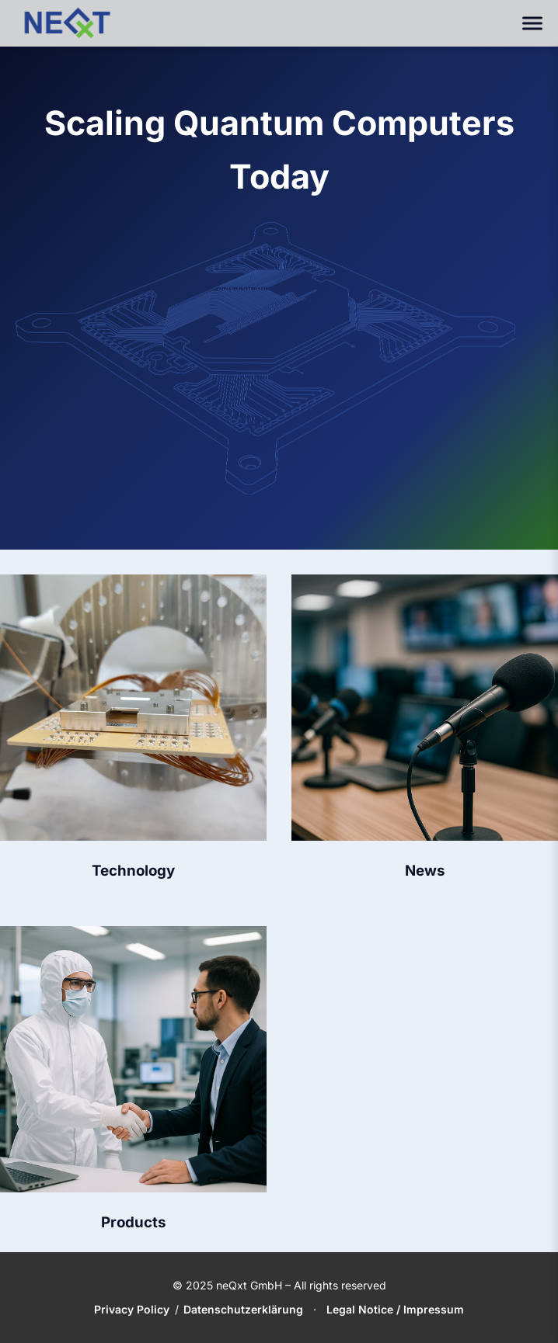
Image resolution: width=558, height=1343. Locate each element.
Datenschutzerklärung (243, 1309)
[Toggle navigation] (532, 23)
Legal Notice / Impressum (395, 1309)
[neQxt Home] (67, 23)
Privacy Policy (131, 1309)
